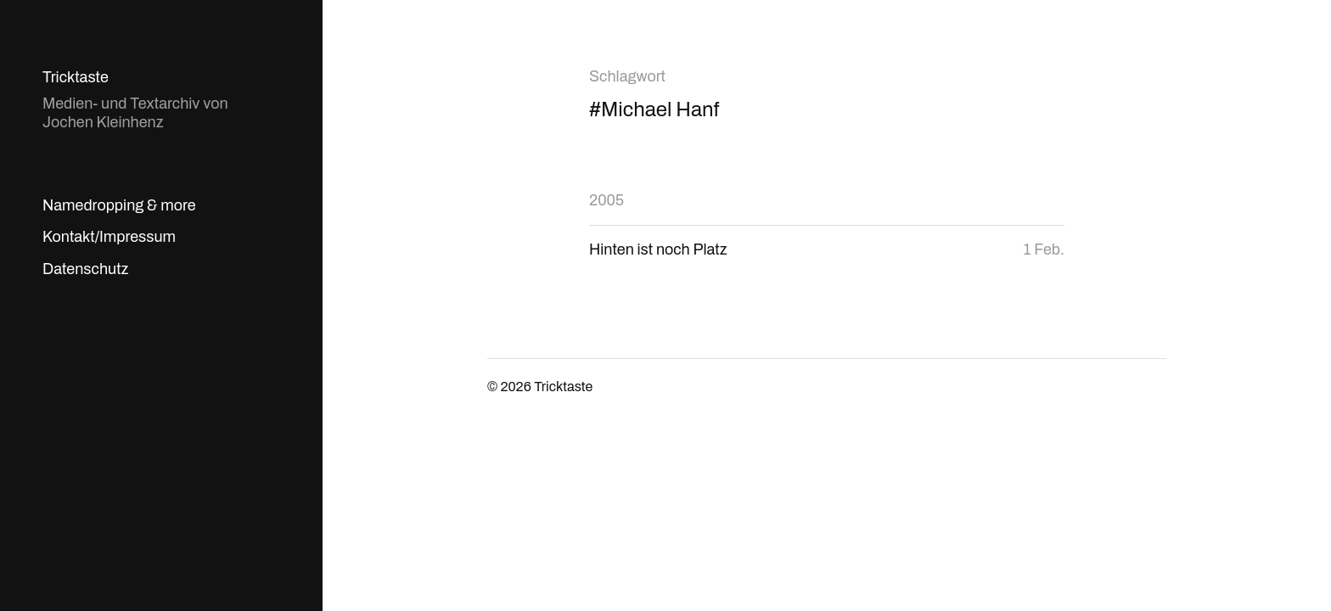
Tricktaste (75, 77)
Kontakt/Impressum (109, 236)
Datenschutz (85, 269)
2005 (606, 200)
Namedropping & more (119, 205)
